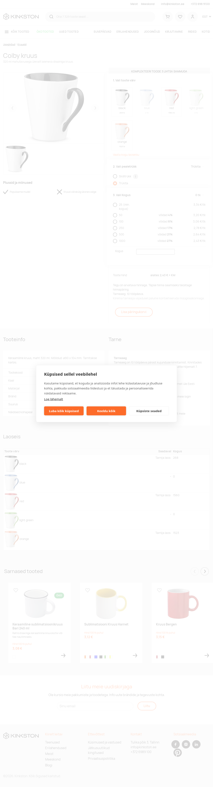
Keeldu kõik (106, 411)
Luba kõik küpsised (64, 411)
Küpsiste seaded (149, 411)
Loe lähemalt (53, 399)
